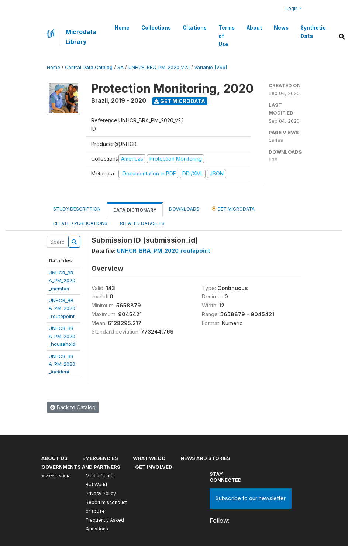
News (281, 28)
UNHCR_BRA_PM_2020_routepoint (62, 308)
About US (54, 458)
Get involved (153, 467)
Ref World (96, 484)
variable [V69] (210, 67)
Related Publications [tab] (80, 223)
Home (122, 28)
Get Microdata (179, 101)
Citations (195, 28)
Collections (156, 28)
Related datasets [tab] (142, 223)
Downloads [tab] (184, 209)
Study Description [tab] (77, 209)
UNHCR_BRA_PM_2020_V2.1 (159, 67)
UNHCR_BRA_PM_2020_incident (62, 364)
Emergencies (100, 458)
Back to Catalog (73, 407)
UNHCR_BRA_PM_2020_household (62, 336)
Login (292, 8)
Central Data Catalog (89, 67)
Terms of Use (226, 36)
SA (120, 67)
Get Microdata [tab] (233, 208)
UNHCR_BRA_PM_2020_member (62, 280)
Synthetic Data (312, 32)
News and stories (205, 458)
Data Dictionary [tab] (134, 210)
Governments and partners (80, 467)
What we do (149, 458)
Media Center (100, 475)
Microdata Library (81, 36)
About (254, 28)
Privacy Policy (101, 493)
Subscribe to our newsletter (251, 498)
